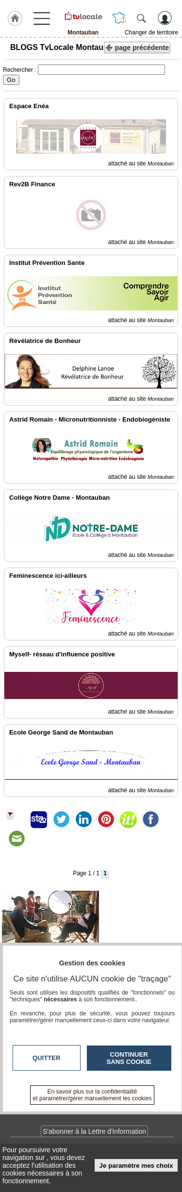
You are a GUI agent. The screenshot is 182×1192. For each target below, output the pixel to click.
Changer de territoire (151, 32)
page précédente (137, 46)
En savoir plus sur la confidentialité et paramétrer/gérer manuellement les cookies (92, 1095)
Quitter (47, 1057)
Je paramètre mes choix (136, 1165)
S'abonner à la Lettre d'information (94, 1131)
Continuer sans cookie (129, 1058)
